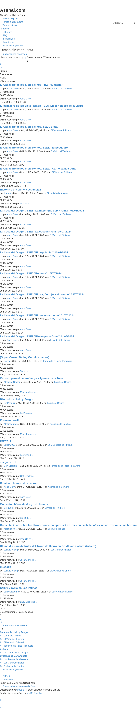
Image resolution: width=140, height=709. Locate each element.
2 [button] (0, 64)
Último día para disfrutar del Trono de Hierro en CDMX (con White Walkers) (48, 546)
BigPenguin (10, 403)
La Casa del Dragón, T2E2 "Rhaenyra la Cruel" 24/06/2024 (37, 336)
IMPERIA (5, 441)
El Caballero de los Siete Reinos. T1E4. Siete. (29, 126)
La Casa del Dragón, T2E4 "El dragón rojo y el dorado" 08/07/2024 (42, 294)
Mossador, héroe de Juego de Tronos (24, 504)
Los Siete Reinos (62, 382)
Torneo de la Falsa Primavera (57, 361)
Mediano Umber (12, 382)
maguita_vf (9, 529)
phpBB (20, 690)
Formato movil (9, 420)
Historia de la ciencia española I (20, 189)
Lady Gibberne (11, 592)
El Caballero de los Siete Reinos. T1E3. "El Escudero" (34, 147)
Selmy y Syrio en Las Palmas (18, 587)
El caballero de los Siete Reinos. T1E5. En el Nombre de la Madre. (42, 105)
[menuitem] (11, 22)
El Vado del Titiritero (62, 88)
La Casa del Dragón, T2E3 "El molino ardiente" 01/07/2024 (37, 315)
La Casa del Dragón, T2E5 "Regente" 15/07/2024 (31, 273)
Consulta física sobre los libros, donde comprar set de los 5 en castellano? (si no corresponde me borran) (68, 525)
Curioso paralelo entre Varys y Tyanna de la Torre (31, 378)
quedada (5, 566)
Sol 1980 (8, 508)
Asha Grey (12, 88)
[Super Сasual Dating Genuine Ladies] (24, 357)
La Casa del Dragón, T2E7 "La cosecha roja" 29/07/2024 (35, 231)
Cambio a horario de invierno (18, 483)
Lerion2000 (9, 445)
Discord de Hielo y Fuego (16, 399)
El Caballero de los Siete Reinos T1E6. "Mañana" (31, 84)
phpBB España (34, 693)
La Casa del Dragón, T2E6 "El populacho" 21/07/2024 (34, 252)
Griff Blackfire (11, 466)
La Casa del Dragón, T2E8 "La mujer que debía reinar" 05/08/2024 (42, 210)
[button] (1, 67)
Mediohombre (11, 424)
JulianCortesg (11, 550)
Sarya (7, 361)
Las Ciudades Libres (61, 550)
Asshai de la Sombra (60, 424)
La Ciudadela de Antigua (56, 193)
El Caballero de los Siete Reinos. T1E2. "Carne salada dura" (38, 168)
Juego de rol (8, 462)
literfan (7, 193)
